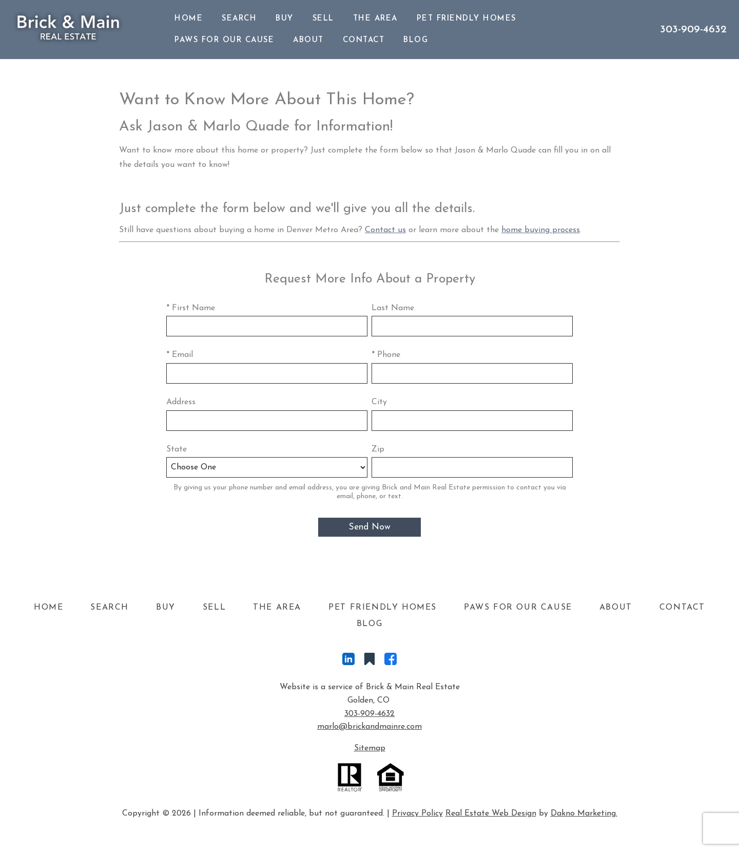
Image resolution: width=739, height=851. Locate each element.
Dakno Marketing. (584, 813)
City (379, 402)
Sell (323, 19)
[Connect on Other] (369, 661)
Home (188, 19)
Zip (378, 449)
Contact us (385, 230)
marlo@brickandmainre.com (369, 727)
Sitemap (369, 748)
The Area (375, 19)
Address (181, 402)
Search (239, 19)
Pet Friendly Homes (466, 19)
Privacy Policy (417, 813)
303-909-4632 (369, 714)
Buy (285, 19)
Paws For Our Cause (224, 40)
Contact (364, 40)
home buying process (540, 230)
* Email (179, 355)
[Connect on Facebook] (390, 661)
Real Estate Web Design (490, 813)
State (176, 449)
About (308, 40)
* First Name (190, 308)
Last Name (393, 308)
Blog (415, 40)
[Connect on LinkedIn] (348, 661)
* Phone (386, 355)
